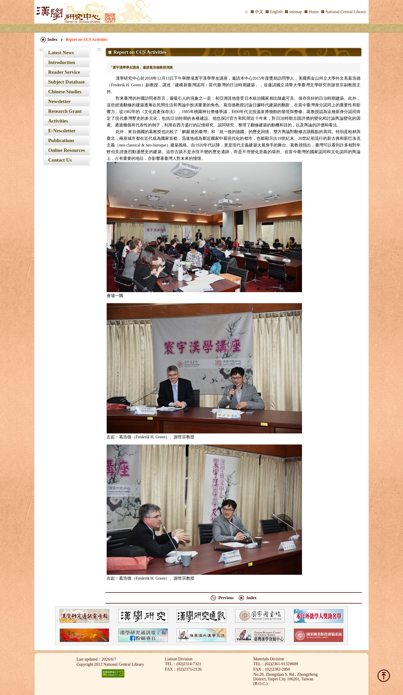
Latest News (61, 52)
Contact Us (59, 160)
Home (314, 12)
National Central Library (345, 12)
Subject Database (66, 82)
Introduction (61, 62)
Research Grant (64, 111)
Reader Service (64, 72)
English (276, 12)
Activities (58, 121)
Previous (226, 598)
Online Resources (66, 150)
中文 (259, 12)
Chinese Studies (64, 91)
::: (246, 12)
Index (52, 39)
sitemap (295, 12)
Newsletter (59, 101)
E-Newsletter (62, 130)
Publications (61, 140)
